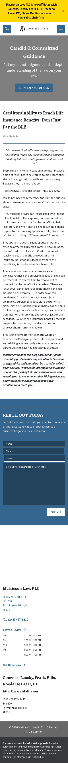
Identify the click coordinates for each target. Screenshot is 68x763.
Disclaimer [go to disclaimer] (35, 731)
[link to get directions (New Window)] (34, 605)
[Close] (63, 11)
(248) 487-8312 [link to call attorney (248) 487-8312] (15, 620)
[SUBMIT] (56, 512)
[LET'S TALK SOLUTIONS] (34, 88)
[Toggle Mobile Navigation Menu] (61, 29)
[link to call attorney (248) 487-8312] (7, 29)
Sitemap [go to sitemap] (52, 727)
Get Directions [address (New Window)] (14, 665)
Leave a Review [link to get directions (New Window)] (14, 630)
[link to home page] (34, 29)
